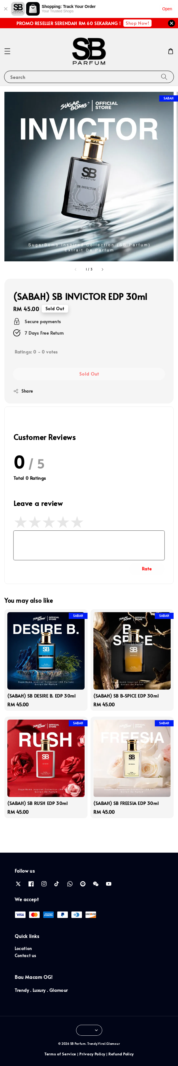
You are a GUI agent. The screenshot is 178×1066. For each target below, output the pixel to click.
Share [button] (23, 391)
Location (23, 948)
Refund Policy (121, 1054)
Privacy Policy (92, 1054)
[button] (7, 51)
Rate (147, 568)
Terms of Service (60, 1054)
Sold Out (89, 374)
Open (167, 8)
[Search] (164, 76)
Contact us (25, 955)
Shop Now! (137, 23)
